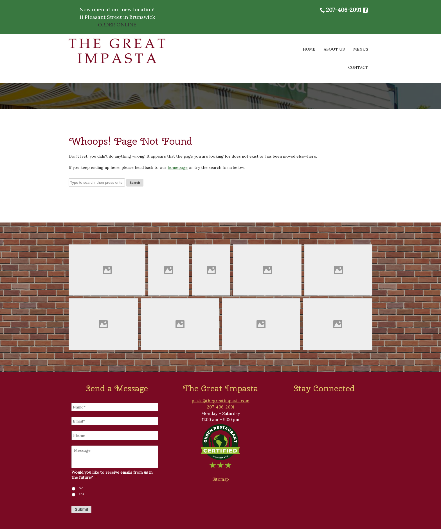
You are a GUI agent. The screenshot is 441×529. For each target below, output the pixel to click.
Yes (81, 494)
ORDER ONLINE (117, 24)
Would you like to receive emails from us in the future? (111, 475)
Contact (358, 67)
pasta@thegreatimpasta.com (220, 400)
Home (309, 49)
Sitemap (220, 479)
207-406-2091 (343, 9)
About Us (334, 49)
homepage (178, 167)
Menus (360, 49)
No (81, 488)
